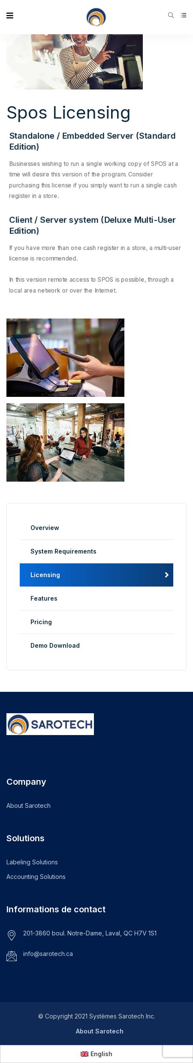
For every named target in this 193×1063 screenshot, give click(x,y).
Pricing (41, 621)
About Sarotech (28, 805)
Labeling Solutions (32, 862)
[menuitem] (96, 1054)
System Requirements (63, 551)
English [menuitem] (101, 1053)
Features (43, 598)
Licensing (45, 574)
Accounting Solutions (36, 876)
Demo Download (55, 645)
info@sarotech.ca (48, 953)
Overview (44, 527)
